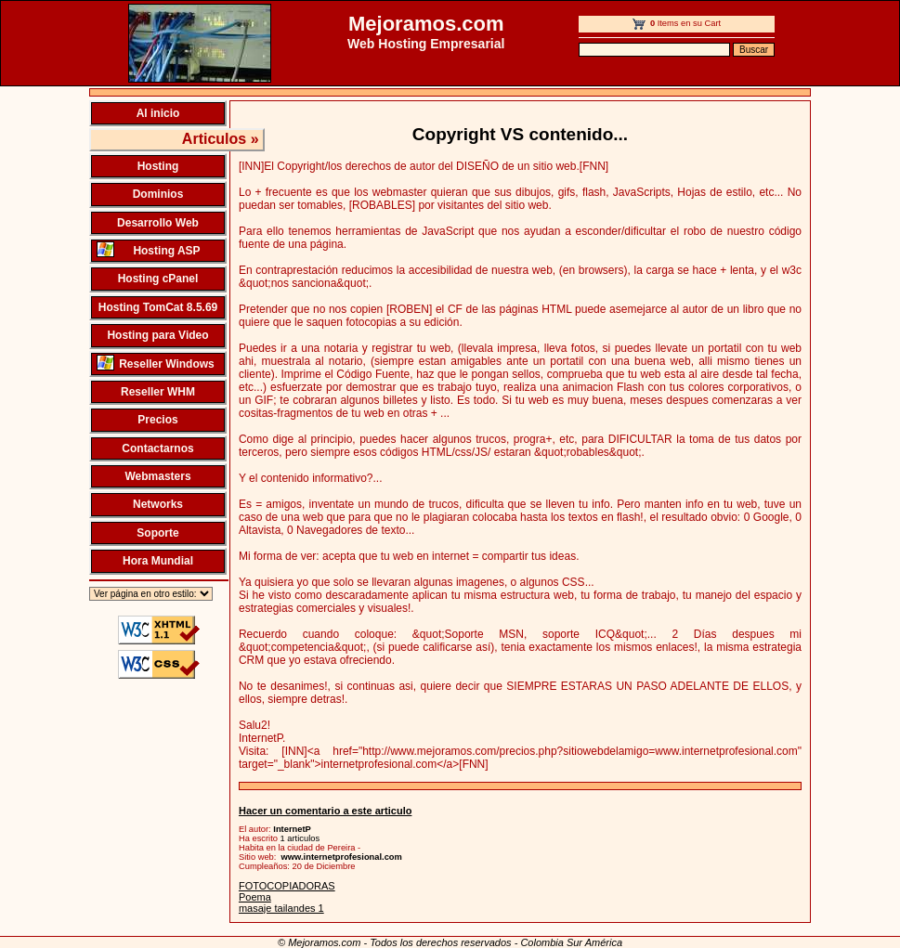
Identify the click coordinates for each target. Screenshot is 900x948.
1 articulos (300, 838)
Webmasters (157, 476)
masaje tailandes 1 (281, 908)
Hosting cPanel (158, 278)
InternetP (291, 829)
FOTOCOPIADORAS (287, 885)
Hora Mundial (158, 560)
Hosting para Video (157, 335)
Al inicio (158, 113)
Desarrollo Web (158, 222)
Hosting (158, 166)
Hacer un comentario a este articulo (325, 810)
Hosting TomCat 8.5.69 (157, 307)
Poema (255, 897)
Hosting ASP (149, 249)
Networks (158, 504)
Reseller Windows (156, 362)
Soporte (157, 532)
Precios (157, 419)
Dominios (158, 194)
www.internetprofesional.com (341, 857)
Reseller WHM (158, 391)
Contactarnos (157, 448)
